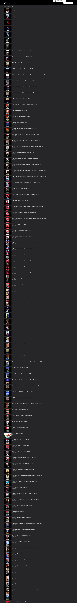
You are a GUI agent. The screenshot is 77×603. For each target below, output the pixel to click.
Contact (16, 601)
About (13, 601)
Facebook (27, 601)
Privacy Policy (23, 601)
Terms (19, 601)
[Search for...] (67, 3)
